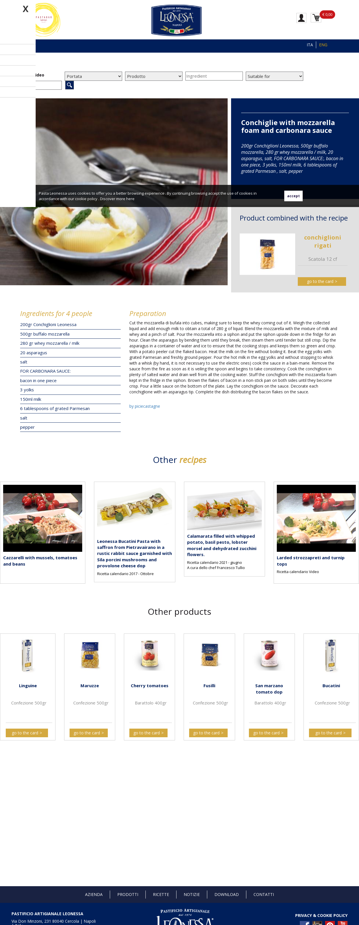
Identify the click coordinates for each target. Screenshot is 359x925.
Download (226, 894)
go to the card (320, 281)
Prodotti (127, 894)
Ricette (161, 894)
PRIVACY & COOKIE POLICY (321, 915)
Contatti (264, 894)
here (130, 198)
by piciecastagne (144, 406)
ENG (323, 44)
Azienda (94, 894)
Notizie (192, 894)
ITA (310, 44)
